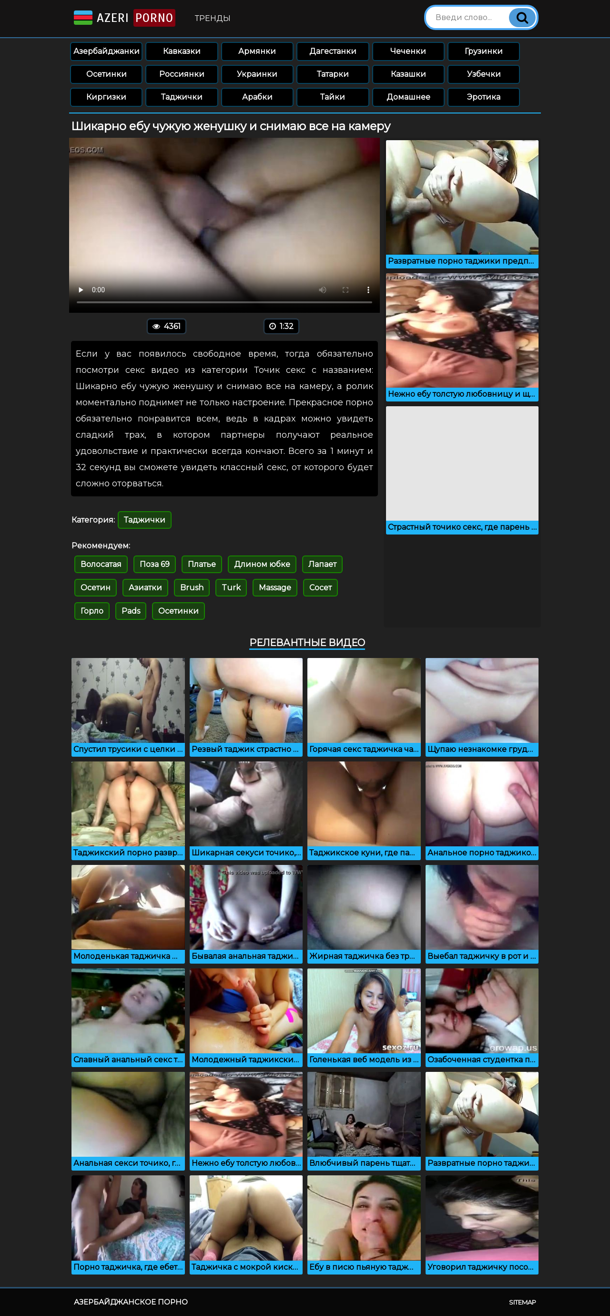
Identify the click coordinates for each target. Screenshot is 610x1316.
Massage (275, 587)
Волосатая (101, 564)
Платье (202, 564)
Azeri (123, 18)
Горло (92, 611)
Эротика (483, 97)
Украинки (257, 74)
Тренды (213, 18)
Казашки (408, 74)
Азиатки (145, 587)
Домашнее (408, 97)
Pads (131, 611)
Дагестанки (332, 51)
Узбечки (484, 74)
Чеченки (408, 51)
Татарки (333, 74)
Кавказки (182, 51)
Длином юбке (262, 564)
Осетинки (106, 74)
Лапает (322, 564)
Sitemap (522, 1302)
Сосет (320, 587)
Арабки (257, 97)
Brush (191, 587)
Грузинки (484, 51)
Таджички (182, 97)
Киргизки (106, 97)
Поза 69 (155, 564)
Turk (231, 587)
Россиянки (181, 74)
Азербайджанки (106, 51)
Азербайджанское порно (131, 1301)
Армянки (257, 51)
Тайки (332, 97)
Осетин (96, 587)
